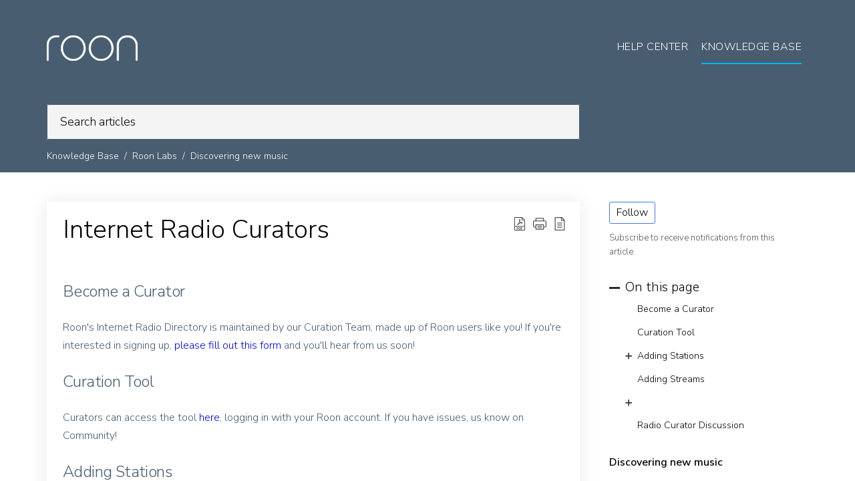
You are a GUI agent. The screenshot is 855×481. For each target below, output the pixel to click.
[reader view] (559, 223)
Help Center (653, 46)
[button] (539, 223)
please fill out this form (227, 345)
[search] (313, 122)
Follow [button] (632, 212)
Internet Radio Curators (196, 230)
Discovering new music (239, 156)
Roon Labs (154, 156)
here (209, 417)
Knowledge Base (83, 156)
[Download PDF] (519, 223)
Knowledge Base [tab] (751, 46)
